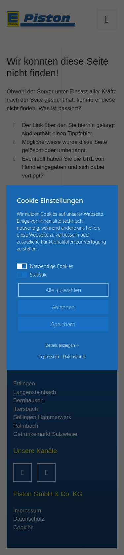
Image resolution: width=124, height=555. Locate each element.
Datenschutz (74, 356)
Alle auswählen (63, 290)
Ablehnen (63, 307)
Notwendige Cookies (45, 266)
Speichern (63, 324)
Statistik (31, 275)
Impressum (48, 356)
